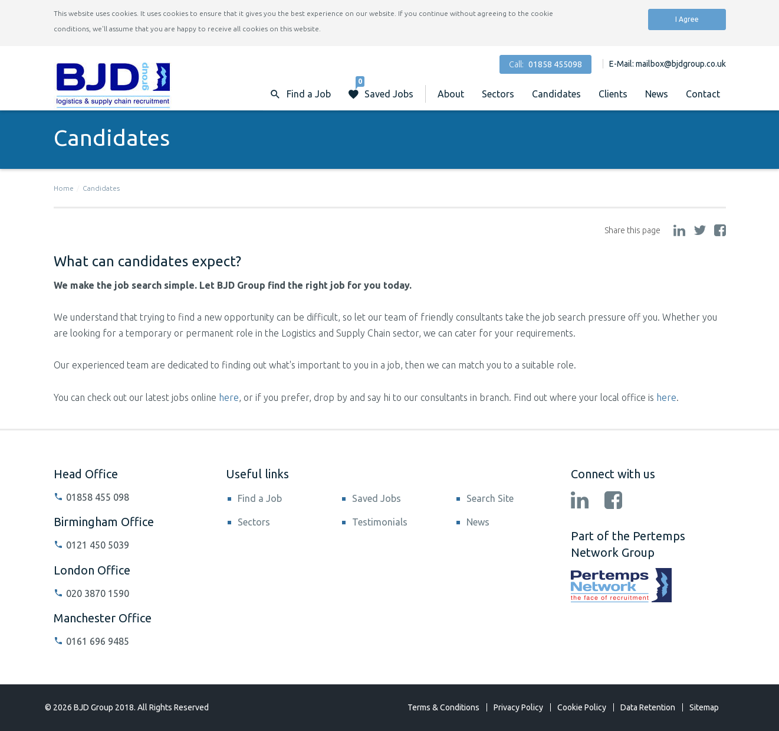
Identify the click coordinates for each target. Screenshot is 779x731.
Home (64, 188)
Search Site (490, 498)
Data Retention (647, 707)
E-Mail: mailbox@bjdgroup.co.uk (667, 63)
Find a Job (260, 498)
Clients (613, 94)
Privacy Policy (518, 707)
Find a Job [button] (309, 94)
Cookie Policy (581, 707)
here (229, 397)
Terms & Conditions (443, 707)
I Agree (687, 19)
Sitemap (704, 707)
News (656, 94)
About (451, 94)
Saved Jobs (384, 88)
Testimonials (379, 522)
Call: (545, 64)
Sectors (498, 94)
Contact (703, 94)
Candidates (556, 94)
